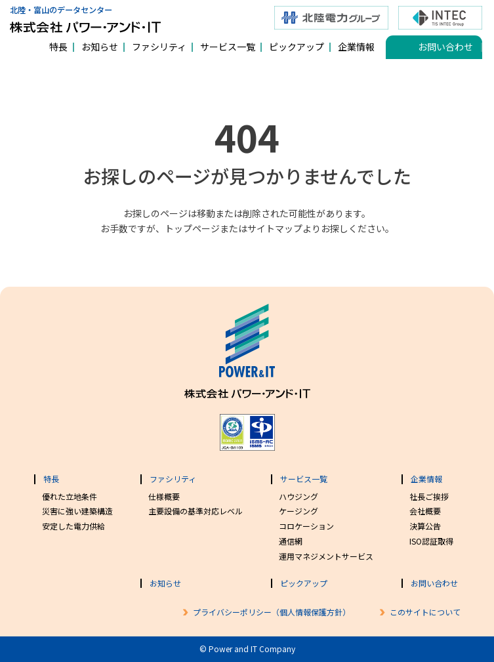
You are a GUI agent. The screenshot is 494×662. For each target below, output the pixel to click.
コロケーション (306, 525)
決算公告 (425, 525)
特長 (58, 46)
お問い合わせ (445, 46)
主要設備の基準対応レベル (195, 510)
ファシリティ (159, 46)
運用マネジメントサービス (326, 556)
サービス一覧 (227, 46)
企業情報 (356, 46)
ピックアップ (296, 46)
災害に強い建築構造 (77, 510)
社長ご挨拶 (429, 496)
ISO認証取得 (431, 541)
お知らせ (99, 46)
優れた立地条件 (69, 496)
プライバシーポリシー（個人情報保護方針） (271, 611)
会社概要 (425, 510)
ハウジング (298, 496)
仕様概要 (164, 496)
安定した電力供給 (73, 525)
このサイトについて (425, 611)
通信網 (290, 541)
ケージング (298, 510)
